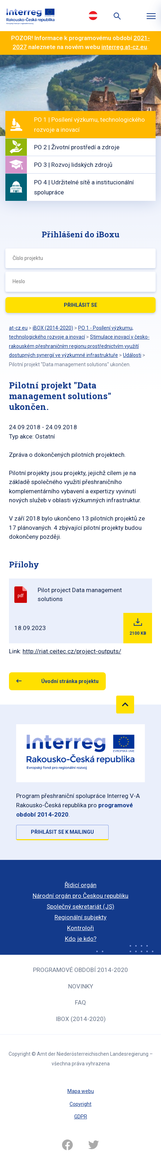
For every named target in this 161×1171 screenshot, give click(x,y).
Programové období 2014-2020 (80, 969)
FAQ (80, 1002)
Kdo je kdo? (80, 938)
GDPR (80, 1116)
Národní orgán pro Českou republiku (80, 895)
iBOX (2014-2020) (81, 1018)
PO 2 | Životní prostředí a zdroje (76, 147)
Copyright (80, 1104)
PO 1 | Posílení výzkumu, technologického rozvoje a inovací (89, 124)
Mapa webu (80, 1091)
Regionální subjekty (80, 917)
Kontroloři (80, 928)
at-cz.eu (18, 328)
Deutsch (93, 15)
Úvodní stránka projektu (70, 681)
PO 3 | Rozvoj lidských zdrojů (73, 164)
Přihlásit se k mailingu (62, 832)
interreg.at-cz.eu (124, 46)
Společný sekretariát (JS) (80, 906)
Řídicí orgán (80, 885)
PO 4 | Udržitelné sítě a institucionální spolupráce (84, 187)
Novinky (80, 986)
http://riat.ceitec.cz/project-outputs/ (72, 651)
